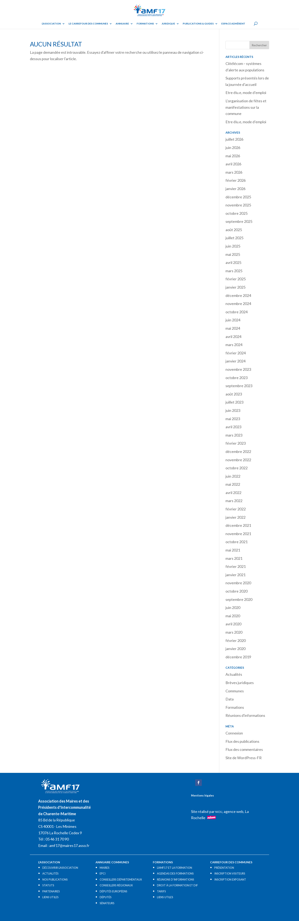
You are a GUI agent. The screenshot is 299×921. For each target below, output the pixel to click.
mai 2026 (232, 156)
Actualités (233, 674)
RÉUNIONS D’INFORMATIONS (175, 879)
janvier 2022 (235, 517)
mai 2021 (232, 550)
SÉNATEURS (107, 903)
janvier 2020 (235, 648)
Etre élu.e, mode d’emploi (245, 92)
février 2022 (235, 509)
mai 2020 (232, 616)
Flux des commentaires (244, 749)
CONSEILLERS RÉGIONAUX (116, 885)
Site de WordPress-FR (243, 757)
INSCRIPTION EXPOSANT (230, 879)
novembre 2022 (238, 459)
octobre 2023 (236, 377)
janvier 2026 (235, 188)
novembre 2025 (238, 205)
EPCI (102, 873)
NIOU (218, 812)
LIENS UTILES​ (50, 897)
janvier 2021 (235, 574)
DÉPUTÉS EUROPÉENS (113, 891)
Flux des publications (242, 741)
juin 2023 (232, 410)
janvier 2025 (235, 287)
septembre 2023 (238, 385)
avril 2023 (233, 427)
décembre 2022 (238, 451)
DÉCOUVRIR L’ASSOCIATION (60, 867)
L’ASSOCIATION (51, 23)
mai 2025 (232, 254)
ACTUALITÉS (50, 873)
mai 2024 (232, 328)
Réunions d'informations (245, 715)
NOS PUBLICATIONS (55, 879)
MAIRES (104, 867)
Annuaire (122, 23)
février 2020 (235, 640)
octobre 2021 (236, 541)
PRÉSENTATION (224, 867)
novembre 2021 (238, 533)
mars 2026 (233, 172)
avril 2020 (233, 624)
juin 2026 (232, 147)
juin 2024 (232, 320)
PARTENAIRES (51, 891)
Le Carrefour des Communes (88, 23)
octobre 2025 (236, 213)
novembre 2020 (238, 583)
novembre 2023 (238, 369)
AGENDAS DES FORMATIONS (175, 873)
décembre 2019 (238, 657)
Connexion (234, 733)
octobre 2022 (236, 468)
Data (229, 699)
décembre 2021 (238, 525)
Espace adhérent (233, 23)
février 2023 (235, 443)
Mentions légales (202, 795)
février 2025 (235, 279)
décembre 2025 (238, 197)
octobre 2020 (236, 591)
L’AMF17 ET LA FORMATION (174, 867)
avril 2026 (233, 164)
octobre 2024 (236, 312)
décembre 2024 (238, 295)
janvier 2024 (235, 361)
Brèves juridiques (239, 682)
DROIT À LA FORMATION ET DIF (177, 885)
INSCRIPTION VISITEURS (229, 873)
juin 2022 (232, 476)
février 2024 (235, 353)
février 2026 (235, 180)
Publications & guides (198, 23)
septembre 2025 (238, 221)
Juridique (168, 23)
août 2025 (233, 229)
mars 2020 (233, 632)
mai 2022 (232, 484)
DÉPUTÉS (106, 897)
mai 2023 (232, 418)
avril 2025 (233, 262)
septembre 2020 (238, 599)
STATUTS (48, 885)
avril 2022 (233, 492)
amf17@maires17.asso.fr (69, 845)
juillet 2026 (234, 139)
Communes (234, 691)
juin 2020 (232, 607)
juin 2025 (232, 246)
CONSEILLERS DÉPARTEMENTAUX (121, 879)
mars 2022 (233, 500)
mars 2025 (233, 270)
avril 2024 (233, 336)
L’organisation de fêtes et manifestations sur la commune (245, 107)
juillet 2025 (234, 237)
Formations (145, 23)
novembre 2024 (238, 303)
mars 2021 (233, 558)
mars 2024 (233, 344)
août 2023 (233, 394)
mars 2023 (233, 435)
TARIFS (161, 891)
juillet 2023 (234, 402)
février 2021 (235, 566)
